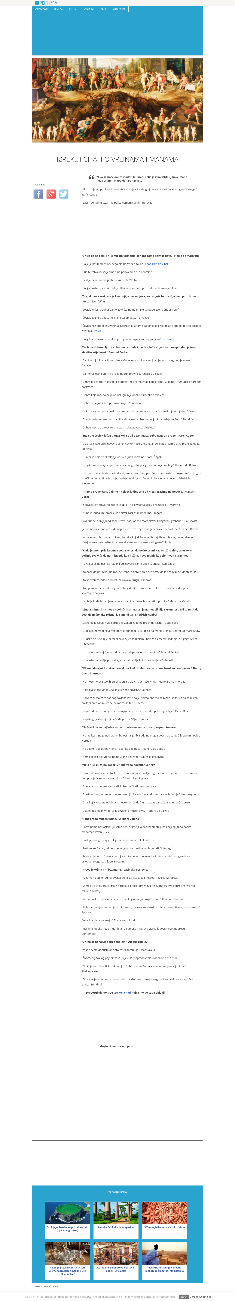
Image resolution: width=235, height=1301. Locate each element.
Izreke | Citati (119, 9)
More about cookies (200, 1296)
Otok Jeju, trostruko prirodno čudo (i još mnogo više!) (67, 1228)
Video (103, 9)
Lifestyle (58, 9)
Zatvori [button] (184, 1296)
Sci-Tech (73, 9)
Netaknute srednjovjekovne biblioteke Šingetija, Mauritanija (164, 1269)
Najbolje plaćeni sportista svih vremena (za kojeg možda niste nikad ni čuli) (67, 1271)
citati (49, 1286)
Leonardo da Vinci (156, 264)
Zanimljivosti (41, 9)
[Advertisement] (117, 34)
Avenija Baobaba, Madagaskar (116, 1227)
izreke (55, 1286)
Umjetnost (89, 9)
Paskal (98, 331)
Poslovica (168, 339)
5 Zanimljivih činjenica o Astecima (164, 1227)
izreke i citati (122, 992)
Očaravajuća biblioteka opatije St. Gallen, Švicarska (116, 1269)
